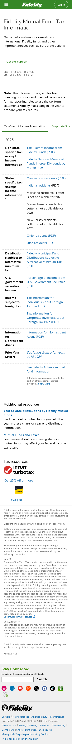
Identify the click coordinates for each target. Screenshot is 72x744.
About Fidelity (39, 716)
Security (32, 725)
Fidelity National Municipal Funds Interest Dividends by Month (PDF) (46, 163)
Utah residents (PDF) (41, 243)
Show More (44, 383)
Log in (61, 4)
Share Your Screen (26, 729)
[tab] (25, 127)
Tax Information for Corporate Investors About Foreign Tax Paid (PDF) (45, 317)
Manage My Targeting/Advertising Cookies (26, 734)
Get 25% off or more (18, 480)
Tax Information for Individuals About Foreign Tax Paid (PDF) (45, 302)
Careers (6, 716)
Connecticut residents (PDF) (46, 178)
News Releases (20, 716)
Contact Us (8, 729)
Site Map (44, 725)
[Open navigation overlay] (6, 4)
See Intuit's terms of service (18, 616)
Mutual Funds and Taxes (21, 435)
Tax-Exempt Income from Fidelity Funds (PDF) (44, 150)
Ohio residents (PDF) (41, 235)
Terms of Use (9, 725)
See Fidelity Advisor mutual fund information (46, 369)
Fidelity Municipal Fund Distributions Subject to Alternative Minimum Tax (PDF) (44, 259)
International (57, 716)
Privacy (22, 725)
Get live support (17, 61)
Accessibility (58, 725)
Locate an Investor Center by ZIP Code (23, 673)
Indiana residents (38, 185)
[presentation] (25, 127)
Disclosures (45, 729)
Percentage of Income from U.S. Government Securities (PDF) (46, 281)
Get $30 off (18, 500)
